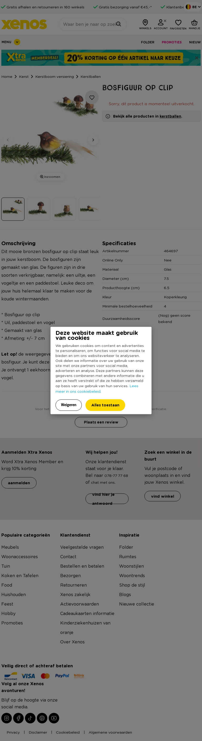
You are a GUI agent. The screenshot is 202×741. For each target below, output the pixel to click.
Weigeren (69, 404)
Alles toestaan (105, 404)
